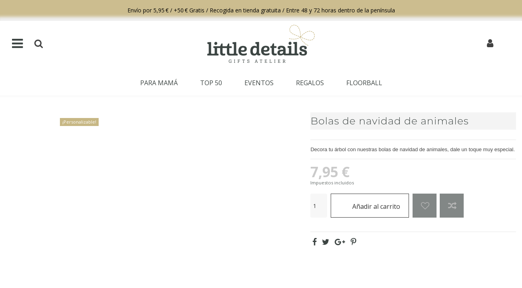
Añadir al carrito (370, 205)
